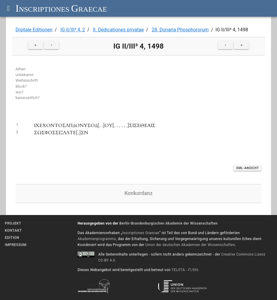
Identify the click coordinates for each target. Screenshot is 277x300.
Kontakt (13, 230)
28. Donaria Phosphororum (180, 30)
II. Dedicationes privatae (118, 30)
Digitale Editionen (34, 30)
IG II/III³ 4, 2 (72, 30)
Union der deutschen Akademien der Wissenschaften (190, 245)
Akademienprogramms (97, 239)
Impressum (16, 245)
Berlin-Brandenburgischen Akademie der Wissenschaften (168, 223)
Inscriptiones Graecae (140, 233)
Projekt (13, 223)
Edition (12, 238)
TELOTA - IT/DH (184, 270)
